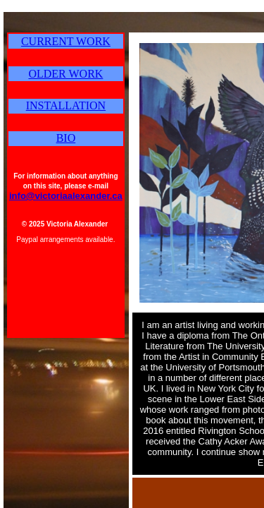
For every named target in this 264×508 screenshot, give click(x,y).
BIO (66, 138)
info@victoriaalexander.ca (65, 195)
